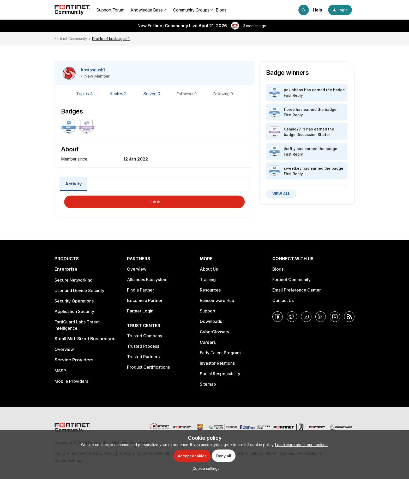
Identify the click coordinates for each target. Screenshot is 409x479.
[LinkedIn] (320, 316)
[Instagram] (335, 316)
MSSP (60, 370)
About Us (209, 269)
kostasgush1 (93, 69)
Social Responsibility (220, 373)
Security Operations (74, 301)
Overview (64, 349)
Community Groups (191, 10)
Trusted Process (143, 346)
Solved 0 (152, 93)
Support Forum (110, 10)
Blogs (221, 10)
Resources (210, 290)
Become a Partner (145, 300)
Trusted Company (144, 335)
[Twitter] (292, 316)
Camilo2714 (294, 129)
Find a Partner (140, 290)
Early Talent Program (220, 352)
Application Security (74, 311)
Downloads (211, 321)
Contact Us (283, 300)
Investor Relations (217, 363)
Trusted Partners (143, 356)
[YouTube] (306, 316)
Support (207, 310)
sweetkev (293, 168)
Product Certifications (148, 367)
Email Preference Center (296, 290)
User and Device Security (79, 290)
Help (317, 10)
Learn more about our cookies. (301, 444)
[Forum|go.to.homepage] (72, 10)
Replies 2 (119, 93)
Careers (208, 342)
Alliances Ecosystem (147, 279)
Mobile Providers (71, 381)
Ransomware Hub (217, 300)
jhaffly (290, 148)
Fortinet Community (71, 38)
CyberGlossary (214, 331)
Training (208, 279)
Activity (73, 183)
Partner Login (140, 310)
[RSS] (349, 316)
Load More (154, 200)
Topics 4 (85, 93)
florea (289, 109)
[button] (340, 10)
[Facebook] (277, 316)
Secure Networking (74, 280)
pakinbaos (293, 90)
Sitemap (208, 384)
